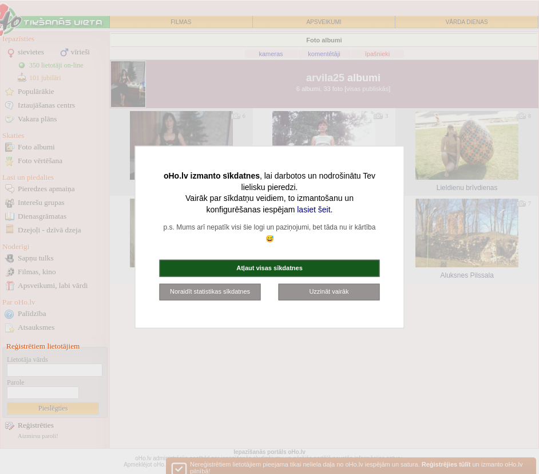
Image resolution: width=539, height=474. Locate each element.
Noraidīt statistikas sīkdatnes (210, 291)
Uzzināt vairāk (328, 291)
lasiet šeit (313, 209)
